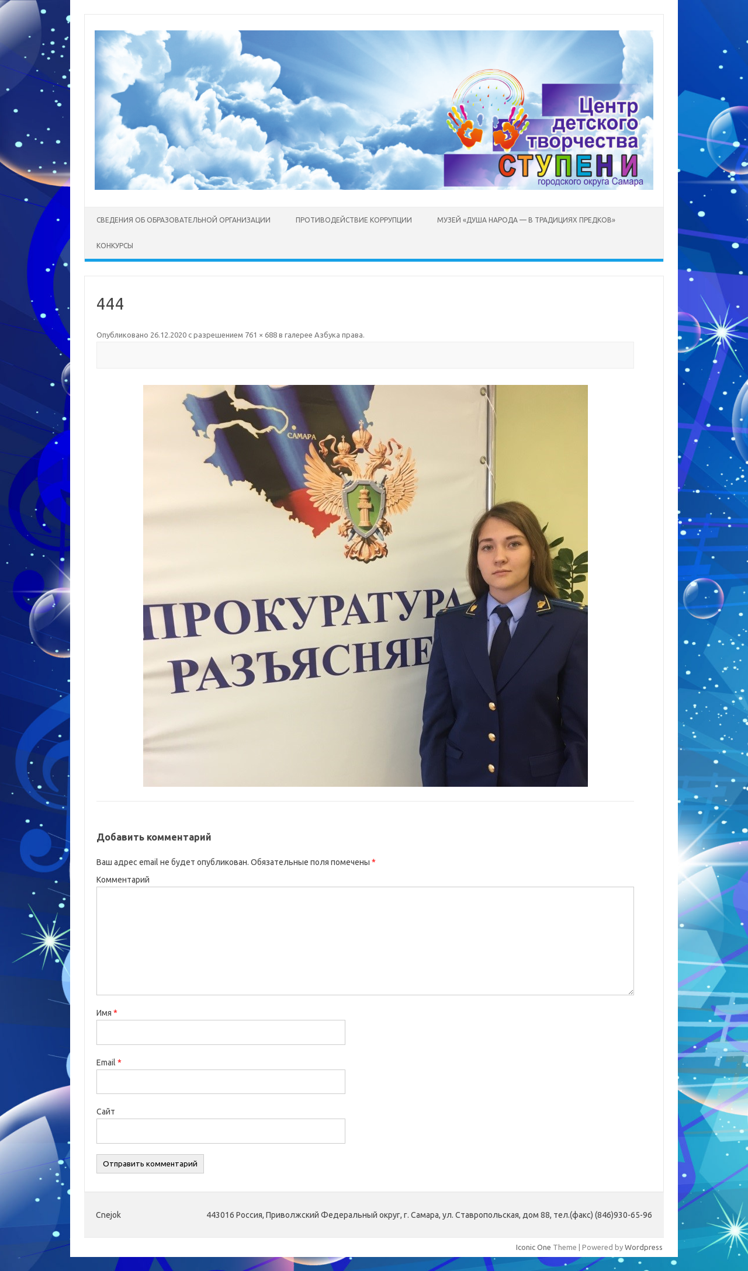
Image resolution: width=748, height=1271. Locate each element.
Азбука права (338, 335)
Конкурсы (114, 245)
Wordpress (644, 1247)
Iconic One (533, 1247)
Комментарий (123, 879)
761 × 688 (261, 335)
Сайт (105, 1111)
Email (109, 1062)
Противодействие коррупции (354, 220)
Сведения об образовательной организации (183, 220)
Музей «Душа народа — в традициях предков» (526, 220)
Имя (106, 1013)
